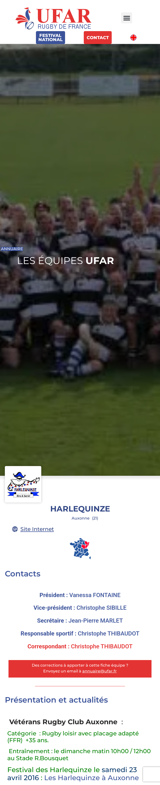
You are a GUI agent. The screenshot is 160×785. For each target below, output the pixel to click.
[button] (126, 17)
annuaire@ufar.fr (99, 671)
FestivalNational (50, 37)
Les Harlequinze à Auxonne (91, 778)
